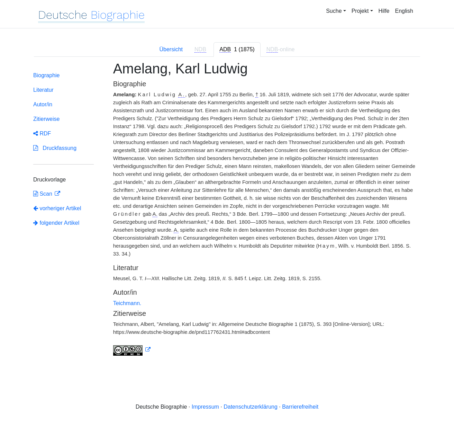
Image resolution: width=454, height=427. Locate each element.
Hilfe (384, 11)
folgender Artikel (56, 223)
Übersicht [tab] (171, 49)
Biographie (46, 75)
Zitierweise (46, 119)
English (404, 11)
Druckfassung (54, 148)
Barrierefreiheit (300, 407)
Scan (43, 194)
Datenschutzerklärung (251, 407)
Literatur (43, 90)
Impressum (205, 407)
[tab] (237, 49)
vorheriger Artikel (57, 208)
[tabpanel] (227, 212)
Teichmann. (127, 303)
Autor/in (42, 104)
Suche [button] (334, 11)
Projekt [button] (360, 11)
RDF (42, 133)
